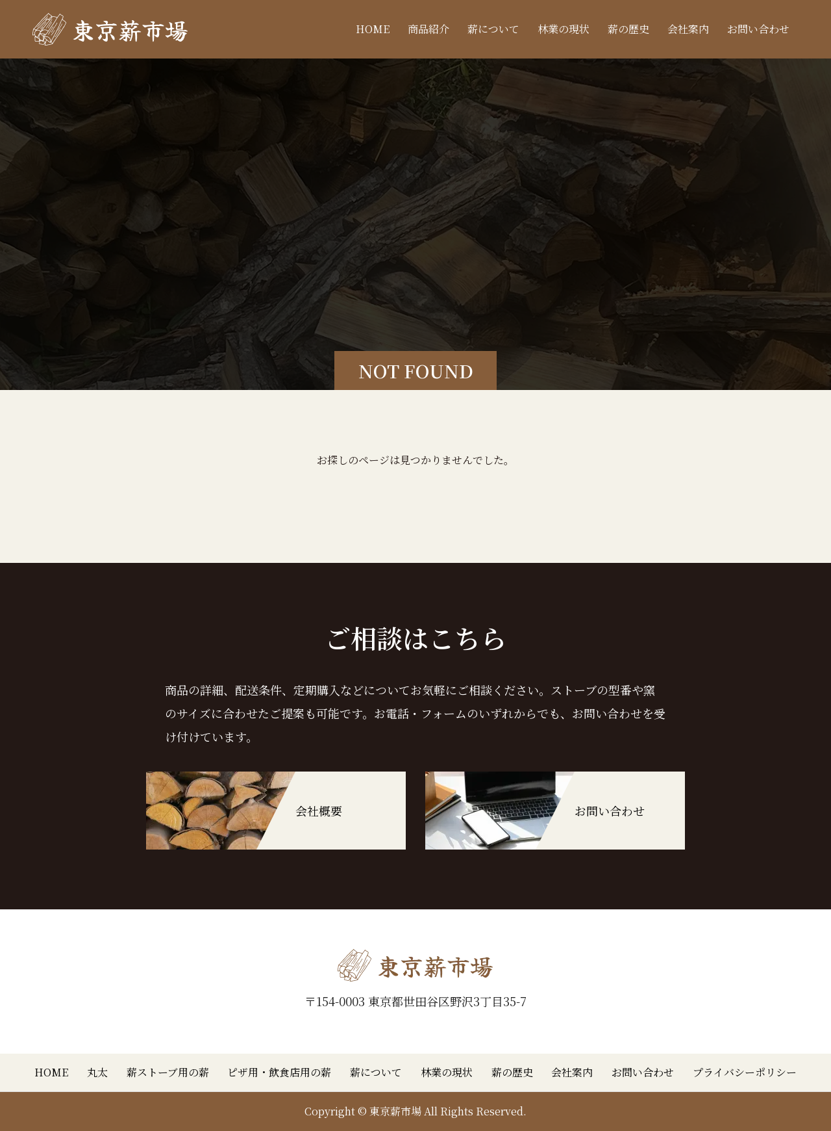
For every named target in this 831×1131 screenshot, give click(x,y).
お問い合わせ (758, 28)
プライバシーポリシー (745, 1072)
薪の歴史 (628, 28)
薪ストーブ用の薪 (168, 1072)
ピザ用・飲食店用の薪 (279, 1072)
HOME (373, 28)
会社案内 (688, 28)
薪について (493, 28)
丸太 (97, 1072)
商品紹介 (428, 28)
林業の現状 (563, 28)
